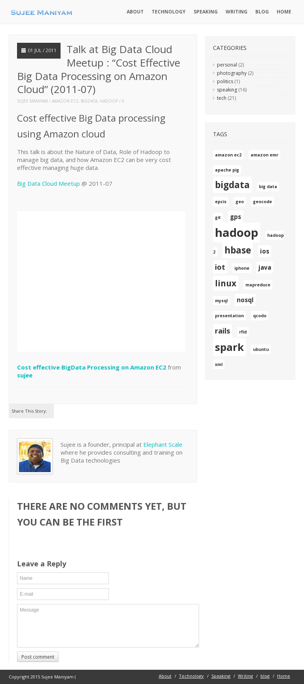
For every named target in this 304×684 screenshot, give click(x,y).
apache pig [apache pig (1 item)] (227, 170)
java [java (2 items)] (264, 267)
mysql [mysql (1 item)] (221, 300)
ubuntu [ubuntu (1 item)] (261, 349)
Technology (169, 11)
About (135, 11)
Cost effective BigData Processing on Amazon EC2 (91, 367)
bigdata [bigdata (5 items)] (232, 185)
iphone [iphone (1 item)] (241, 268)
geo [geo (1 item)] (240, 201)
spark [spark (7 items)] (229, 347)
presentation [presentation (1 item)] (229, 315)
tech (221, 98)
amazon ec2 (65, 101)
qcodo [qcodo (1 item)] (259, 315)
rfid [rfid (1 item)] (243, 332)
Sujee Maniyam (32, 101)
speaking (227, 89)
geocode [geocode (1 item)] (262, 201)
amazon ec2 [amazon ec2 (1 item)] (228, 155)
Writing (236, 11)
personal (227, 64)
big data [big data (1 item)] (268, 186)
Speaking (206, 11)
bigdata (89, 101)
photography (232, 73)
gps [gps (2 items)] (235, 217)
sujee (24, 375)
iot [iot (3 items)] (220, 267)
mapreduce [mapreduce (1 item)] (257, 285)
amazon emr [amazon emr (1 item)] (264, 155)
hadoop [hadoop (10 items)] (236, 232)
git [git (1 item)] (218, 217)
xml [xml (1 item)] (218, 364)
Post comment (37, 657)
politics (225, 81)
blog (262, 11)
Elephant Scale (162, 444)
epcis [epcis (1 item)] (220, 201)
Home (284, 11)
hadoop (109, 101)
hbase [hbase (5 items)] (237, 250)
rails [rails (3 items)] (222, 330)
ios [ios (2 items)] (264, 251)
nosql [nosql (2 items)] (245, 300)
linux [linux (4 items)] (225, 283)
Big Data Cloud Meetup (48, 183)
